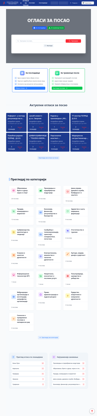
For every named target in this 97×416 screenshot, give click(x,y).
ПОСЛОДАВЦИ (43, 3)
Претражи (73, 41)
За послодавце (39, 28)
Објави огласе (21, 88)
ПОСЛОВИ (32, 3)
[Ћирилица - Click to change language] (88, 3)
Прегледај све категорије (48, 337)
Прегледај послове (60, 88)
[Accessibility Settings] (92, 411)
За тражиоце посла (56, 28)
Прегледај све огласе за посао (48, 158)
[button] (16, 122)
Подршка (74, 3)
